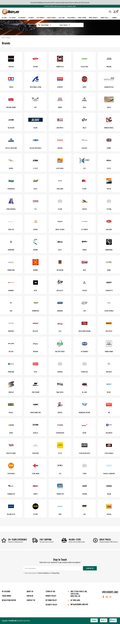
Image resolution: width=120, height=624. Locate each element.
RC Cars (5, 17)
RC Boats (32, 17)
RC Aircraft (22, 17)
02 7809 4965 (74, 600)
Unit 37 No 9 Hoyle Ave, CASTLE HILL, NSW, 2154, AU (79, 593)
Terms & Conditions (43, 573)
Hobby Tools (105, 17)
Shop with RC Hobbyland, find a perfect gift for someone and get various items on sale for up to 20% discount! (60, 2)
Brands (115, 17)
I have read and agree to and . (41, 573)
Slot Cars (62, 17)
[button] (114, 11)
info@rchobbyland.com (78, 604)
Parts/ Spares (52, 17)
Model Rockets (94, 17)
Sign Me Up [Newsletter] (90, 568)
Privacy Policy (55, 573)
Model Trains (83, 17)
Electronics (41, 17)
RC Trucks (13, 17)
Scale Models (72, 17)
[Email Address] (52, 568)
